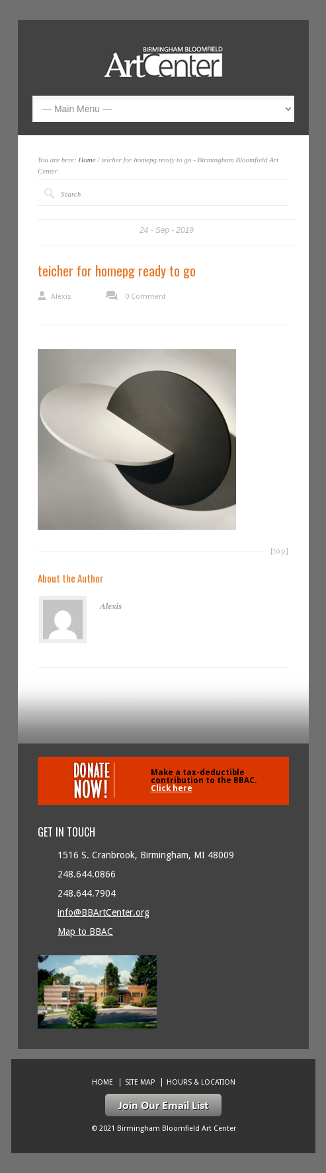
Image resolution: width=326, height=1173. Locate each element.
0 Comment (145, 296)
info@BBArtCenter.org (103, 912)
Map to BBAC (85, 931)
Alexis (61, 296)
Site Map (140, 1082)
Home (86, 160)
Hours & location (201, 1082)
